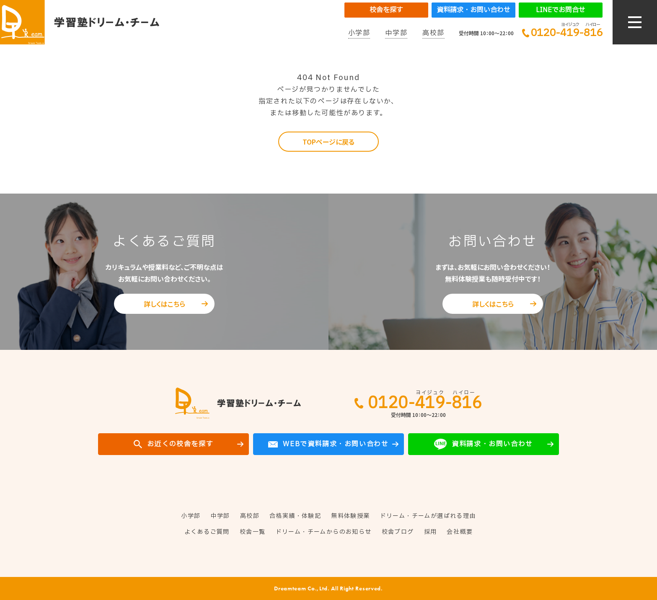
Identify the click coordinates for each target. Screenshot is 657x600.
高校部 (433, 33)
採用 (430, 532)
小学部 (359, 33)
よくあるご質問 (207, 532)
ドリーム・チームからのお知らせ (324, 532)
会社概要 (460, 532)
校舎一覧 (253, 532)
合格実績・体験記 (295, 516)
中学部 (396, 33)
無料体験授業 (350, 516)
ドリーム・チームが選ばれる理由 (428, 516)
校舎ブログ (398, 532)
